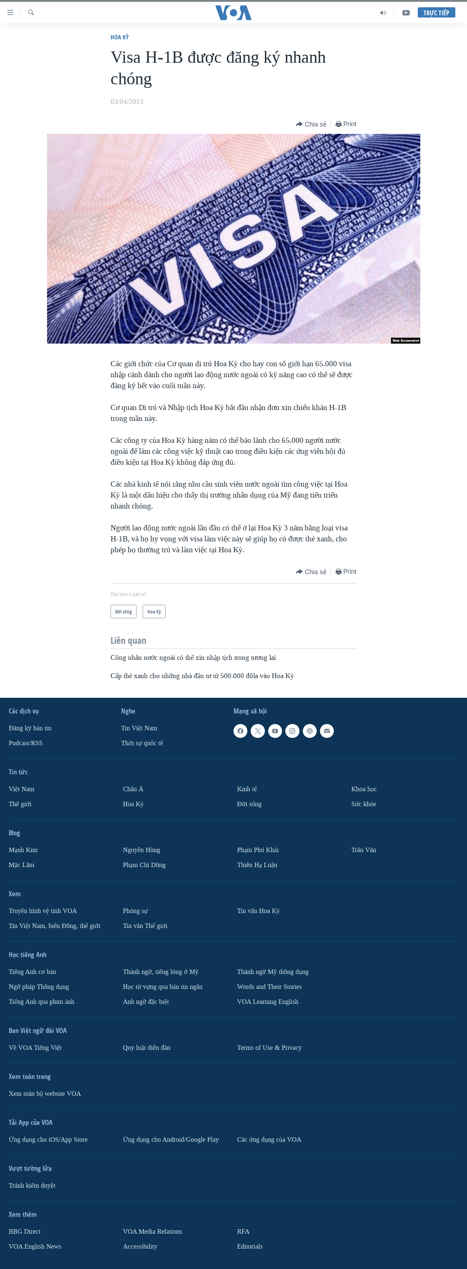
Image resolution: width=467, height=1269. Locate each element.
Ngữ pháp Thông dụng (39, 987)
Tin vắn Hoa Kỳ (258, 911)
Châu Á (133, 789)
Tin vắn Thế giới (145, 926)
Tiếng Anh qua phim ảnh (41, 1002)
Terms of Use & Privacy (269, 1048)
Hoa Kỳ (120, 37)
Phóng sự (135, 911)
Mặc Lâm (21, 865)
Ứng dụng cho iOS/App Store (48, 1139)
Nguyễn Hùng (141, 850)
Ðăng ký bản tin (30, 728)
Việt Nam (21, 789)
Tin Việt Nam (139, 728)
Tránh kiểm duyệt (32, 1185)
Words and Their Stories (269, 987)
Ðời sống (249, 804)
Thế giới (20, 804)
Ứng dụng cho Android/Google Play (171, 1139)
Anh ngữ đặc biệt (146, 1002)
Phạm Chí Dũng (144, 865)
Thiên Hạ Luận (257, 865)
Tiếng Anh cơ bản (32, 972)
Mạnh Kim (23, 850)
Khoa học (364, 789)
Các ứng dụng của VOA (269, 1139)
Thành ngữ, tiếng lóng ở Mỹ (160, 972)
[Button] (311, 124)
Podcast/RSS (26, 743)
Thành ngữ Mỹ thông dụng (273, 972)
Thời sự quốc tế (142, 743)
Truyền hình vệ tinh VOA (43, 911)
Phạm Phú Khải (258, 850)
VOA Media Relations (152, 1231)
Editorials (250, 1246)
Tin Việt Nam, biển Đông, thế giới (54, 926)
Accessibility (140, 1246)
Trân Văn (363, 850)
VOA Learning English (267, 1002)
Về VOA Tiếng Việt (35, 1048)
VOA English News (35, 1246)
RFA (243, 1231)
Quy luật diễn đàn (146, 1048)
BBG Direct (24, 1231)
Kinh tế (247, 789)
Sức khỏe (363, 804)
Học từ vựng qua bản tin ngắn (162, 987)
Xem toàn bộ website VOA (45, 1094)
